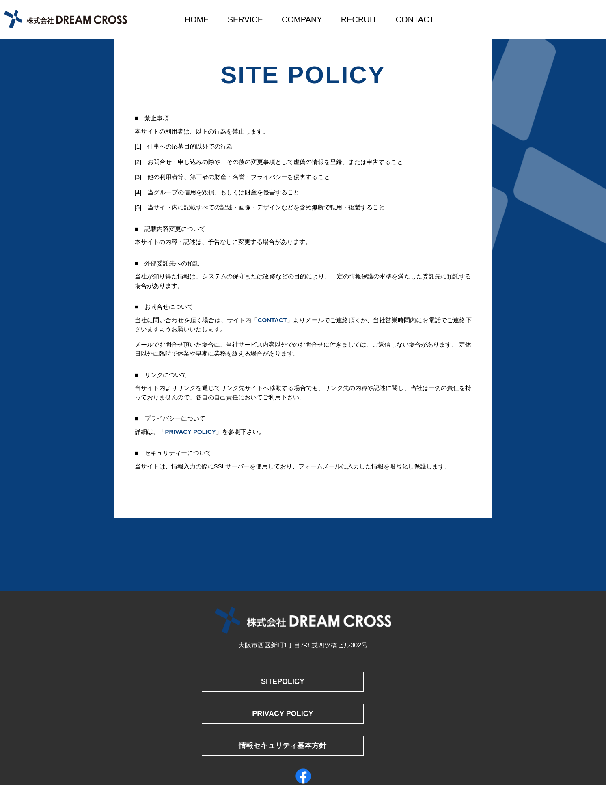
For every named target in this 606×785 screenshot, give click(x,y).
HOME (197, 19)
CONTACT (415, 19)
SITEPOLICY (251, 681)
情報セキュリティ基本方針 (251, 709)
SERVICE (245, 19)
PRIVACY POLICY (190, 431)
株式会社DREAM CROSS (65, 19)
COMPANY (302, 19)
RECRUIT (359, 19)
